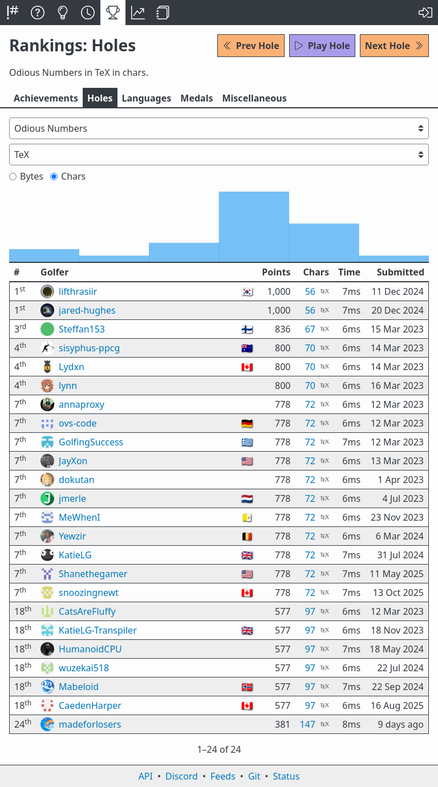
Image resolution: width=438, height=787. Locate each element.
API (146, 776)
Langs (147, 98)
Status (286, 776)
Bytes (26, 176)
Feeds (223, 776)
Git (254, 776)
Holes (100, 98)
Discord (181, 776)
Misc (254, 98)
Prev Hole (250, 45)
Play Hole (322, 45)
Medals (196, 98)
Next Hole (394, 45)
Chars (68, 176)
